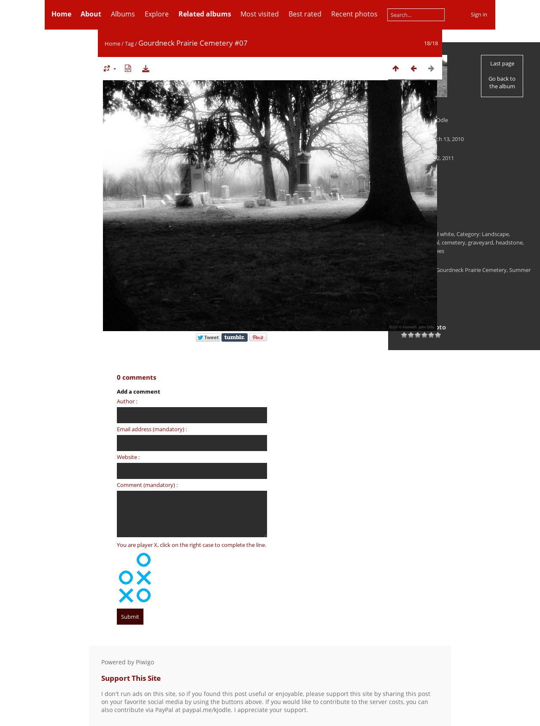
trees (438, 251)
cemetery (453, 242)
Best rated (305, 14)
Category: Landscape (482, 234)
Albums (123, 14)
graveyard (480, 242)
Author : (127, 401)
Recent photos (354, 14)
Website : (128, 457)
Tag (129, 43)
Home (112, 43)
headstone (509, 242)
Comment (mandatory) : (147, 485)
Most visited (259, 14)
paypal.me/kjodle (206, 710)
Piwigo (145, 662)
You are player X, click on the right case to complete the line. (191, 545)
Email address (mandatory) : (152, 429)
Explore (157, 14)
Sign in (479, 14)
